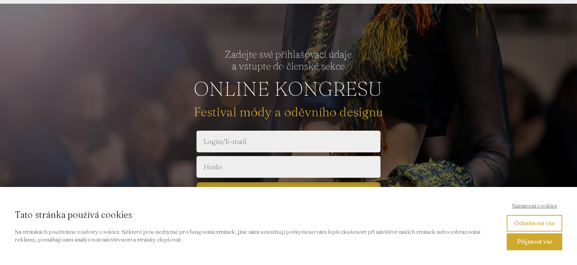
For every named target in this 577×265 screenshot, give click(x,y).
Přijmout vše (534, 241)
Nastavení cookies (534, 205)
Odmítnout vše (534, 223)
